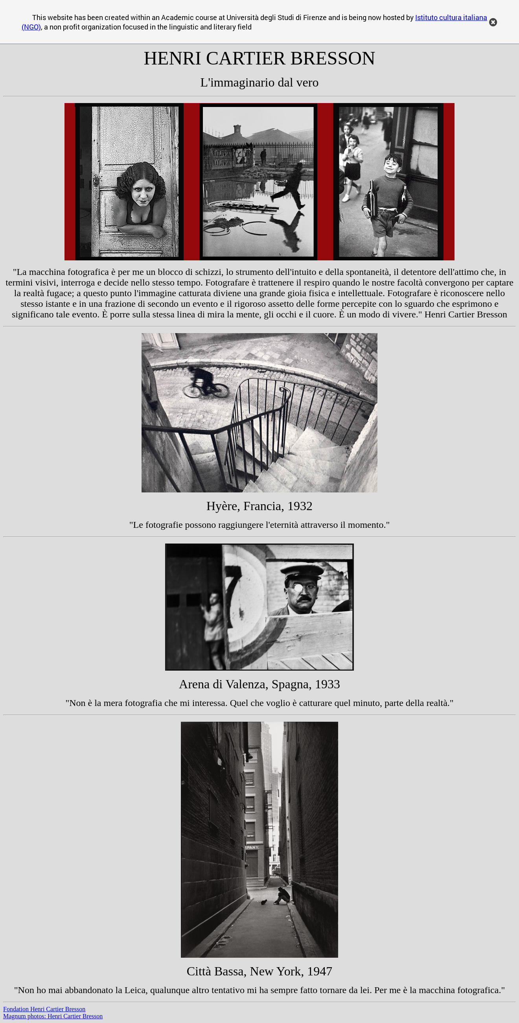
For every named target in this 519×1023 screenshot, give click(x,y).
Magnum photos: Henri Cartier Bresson (53, 1016)
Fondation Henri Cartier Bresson (44, 1009)
